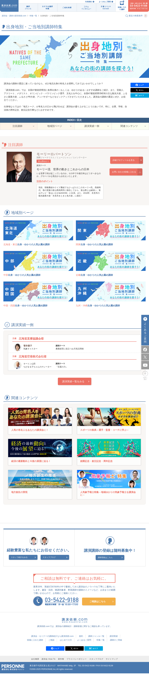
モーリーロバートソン (54, 157)
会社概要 (35, 661)
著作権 (61, 661)
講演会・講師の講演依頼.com (14, 16)
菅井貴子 (27, 348)
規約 (81, 638)
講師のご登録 (116, 642)
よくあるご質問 (105, 2)
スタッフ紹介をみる (25, 560)
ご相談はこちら (97, 603)
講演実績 (114, 638)
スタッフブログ (49, 560)
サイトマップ (112, 661)
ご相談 (51, 642)
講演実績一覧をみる (73, 384)
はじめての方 (66, 642)
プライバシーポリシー (77, 661)
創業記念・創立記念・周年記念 (96, 463)
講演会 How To (48, 661)
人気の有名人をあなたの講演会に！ (29, 432)
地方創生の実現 (19, 494)
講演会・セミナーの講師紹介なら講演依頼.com (52, 638)
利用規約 (88, 2)
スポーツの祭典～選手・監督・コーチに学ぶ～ (104, 432)
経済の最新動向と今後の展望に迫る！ (31, 463)
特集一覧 (33, 16)
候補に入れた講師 (35, 642)
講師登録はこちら (108, 560)
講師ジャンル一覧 (96, 638)
